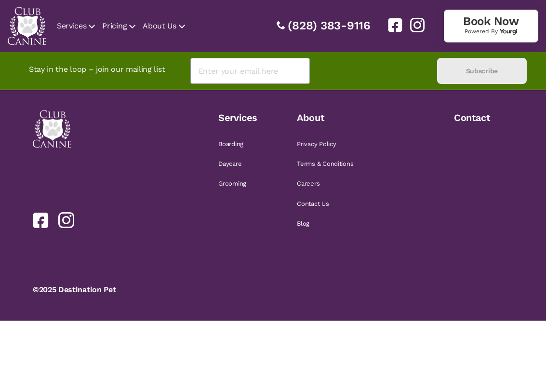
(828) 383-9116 (329, 25)
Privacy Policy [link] (316, 144)
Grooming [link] (232, 183)
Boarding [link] (230, 144)
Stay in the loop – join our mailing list (97, 69)
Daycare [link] (229, 163)
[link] (391, 25)
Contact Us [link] (313, 203)
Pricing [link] (114, 25)
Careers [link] (308, 183)
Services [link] (71, 25)
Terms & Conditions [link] (325, 163)
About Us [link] (159, 25)
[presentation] (373, 71)
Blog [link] (303, 223)
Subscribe (482, 71)
